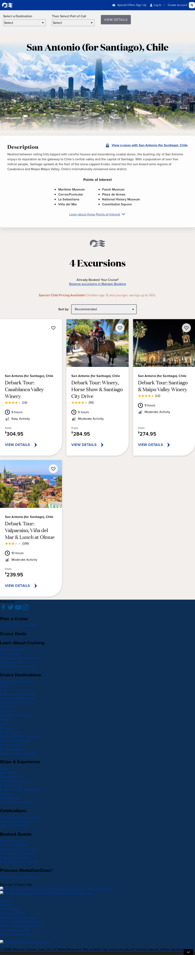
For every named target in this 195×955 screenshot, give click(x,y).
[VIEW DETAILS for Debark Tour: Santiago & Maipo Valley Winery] (164, 444)
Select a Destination (17, 16)
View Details (116, 19)
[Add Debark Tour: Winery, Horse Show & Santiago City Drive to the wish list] (119, 327)
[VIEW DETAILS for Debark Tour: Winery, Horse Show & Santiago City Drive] (97, 444)
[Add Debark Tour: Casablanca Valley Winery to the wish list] (53, 327)
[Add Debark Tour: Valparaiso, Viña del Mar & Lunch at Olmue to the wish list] (53, 468)
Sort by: (63, 309)
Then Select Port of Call (69, 16)
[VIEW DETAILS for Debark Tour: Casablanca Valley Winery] (31, 444)
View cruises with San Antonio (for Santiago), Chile (146, 145)
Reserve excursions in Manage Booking (97, 284)
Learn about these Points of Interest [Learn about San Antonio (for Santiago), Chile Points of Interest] (97, 214)
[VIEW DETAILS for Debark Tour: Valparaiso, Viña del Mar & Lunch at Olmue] (31, 585)
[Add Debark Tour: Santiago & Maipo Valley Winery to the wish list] (186, 327)
